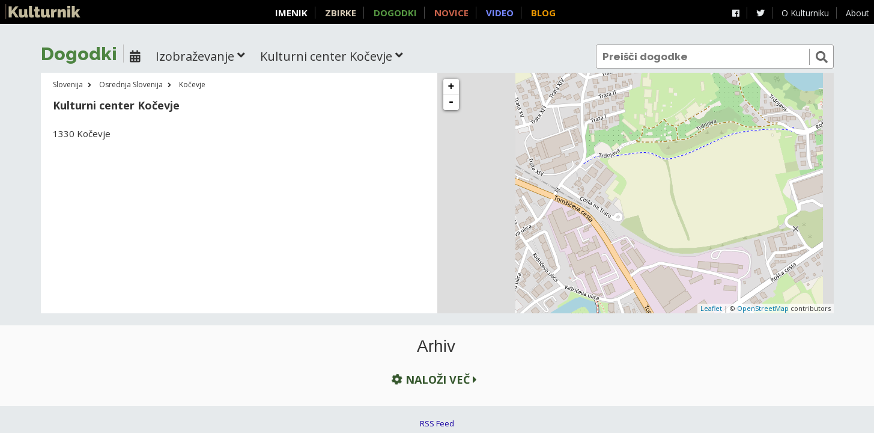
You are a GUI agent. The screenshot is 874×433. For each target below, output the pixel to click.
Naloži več (433, 379)
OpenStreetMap (763, 308)
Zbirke (340, 13)
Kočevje (192, 84)
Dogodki (395, 13)
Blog (543, 13)
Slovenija (68, 84)
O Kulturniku (805, 13)
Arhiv (436, 346)
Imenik (291, 13)
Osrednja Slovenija (131, 84)
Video (500, 13)
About (857, 13)
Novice (451, 13)
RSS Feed (437, 423)
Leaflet (711, 308)
